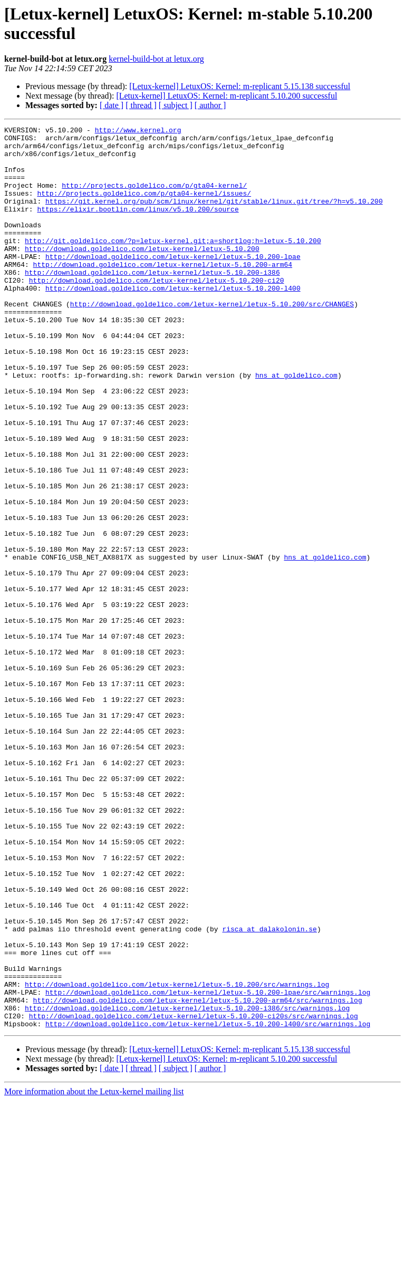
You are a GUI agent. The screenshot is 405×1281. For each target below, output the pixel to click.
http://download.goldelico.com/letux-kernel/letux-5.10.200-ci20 (156, 311)
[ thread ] (141, 105)
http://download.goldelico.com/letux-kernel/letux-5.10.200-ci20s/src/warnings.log (193, 1194)
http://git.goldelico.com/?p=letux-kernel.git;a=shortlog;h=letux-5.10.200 (173, 264)
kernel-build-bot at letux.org (156, 58)
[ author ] (210, 105)
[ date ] (111, 105)
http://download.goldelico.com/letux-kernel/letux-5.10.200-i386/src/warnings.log (187, 1185)
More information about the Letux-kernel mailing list (94, 1271)
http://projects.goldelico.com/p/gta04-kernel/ (154, 198)
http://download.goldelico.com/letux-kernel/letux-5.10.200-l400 (173, 321)
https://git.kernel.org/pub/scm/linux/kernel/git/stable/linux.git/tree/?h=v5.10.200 (214, 216)
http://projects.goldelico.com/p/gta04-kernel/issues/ (144, 207)
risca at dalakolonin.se (269, 1090)
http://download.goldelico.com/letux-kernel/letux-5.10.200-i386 (152, 302)
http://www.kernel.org (138, 131)
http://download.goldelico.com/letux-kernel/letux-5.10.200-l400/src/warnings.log (207, 1204)
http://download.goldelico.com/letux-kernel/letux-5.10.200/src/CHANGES (212, 340)
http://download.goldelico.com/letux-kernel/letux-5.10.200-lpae (173, 283)
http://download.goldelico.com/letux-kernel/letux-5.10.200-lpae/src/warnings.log (207, 1166)
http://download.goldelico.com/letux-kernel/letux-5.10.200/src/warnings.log (177, 1156)
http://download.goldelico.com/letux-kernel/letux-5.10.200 (142, 273)
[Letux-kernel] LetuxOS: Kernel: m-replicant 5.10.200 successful (226, 95)
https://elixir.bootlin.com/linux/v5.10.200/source (137, 226)
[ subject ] (175, 105)
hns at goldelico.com (296, 425)
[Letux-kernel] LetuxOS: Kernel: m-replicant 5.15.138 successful (239, 86)
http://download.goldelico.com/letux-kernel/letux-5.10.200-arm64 (162, 292)
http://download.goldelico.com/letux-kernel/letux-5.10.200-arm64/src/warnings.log (197, 1175)
